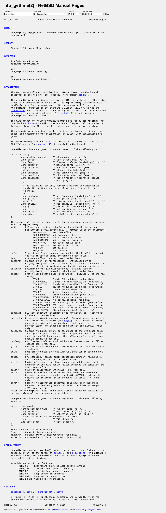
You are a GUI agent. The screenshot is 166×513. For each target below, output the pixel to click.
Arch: (72, 11)
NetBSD (48, 510)
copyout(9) (78, 453)
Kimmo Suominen (61, 510)
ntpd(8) (83, 95)
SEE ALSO (9, 486)
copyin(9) (60, 453)
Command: (9, 11)
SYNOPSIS (9, 56)
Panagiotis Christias (95, 510)
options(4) (44, 144)
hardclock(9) (29, 123)
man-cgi (81, 510)
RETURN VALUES (12, 445)
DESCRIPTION (11, 87)
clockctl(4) (18, 110)
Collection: (87, 11)
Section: (38, 11)
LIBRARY (8, 43)
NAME (6, 27)
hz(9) (67, 320)
